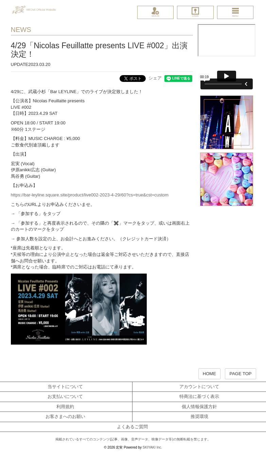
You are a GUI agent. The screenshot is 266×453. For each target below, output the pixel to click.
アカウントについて (199, 386)
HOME (209, 373)
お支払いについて (65, 396)
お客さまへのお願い (65, 416)
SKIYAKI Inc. (152, 447)
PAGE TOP (240, 373)
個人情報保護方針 (199, 406)
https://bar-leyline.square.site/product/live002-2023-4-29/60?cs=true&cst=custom (90, 194)
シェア (155, 78)
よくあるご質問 (132, 426)
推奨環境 (199, 416)
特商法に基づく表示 (199, 396)
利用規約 (65, 406)
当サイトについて (65, 386)
